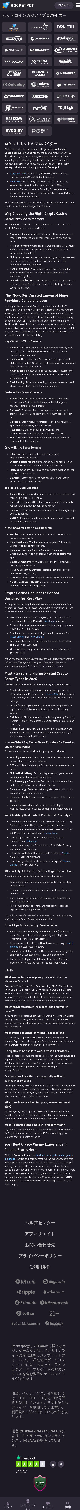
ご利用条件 (40, 1266)
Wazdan (66, 853)
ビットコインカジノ (21, 15)
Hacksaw (15, 181)
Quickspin (50, 620)
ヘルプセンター (40, 1222)
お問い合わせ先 (40, 1244)
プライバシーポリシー (40, 1255)
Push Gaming (36, 636)
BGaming (31, 840)
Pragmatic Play (18, 173)
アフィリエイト (40, 1233)
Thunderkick (50, 832)
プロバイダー (54, 15)
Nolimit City (52, 693)
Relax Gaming (17, 636)
